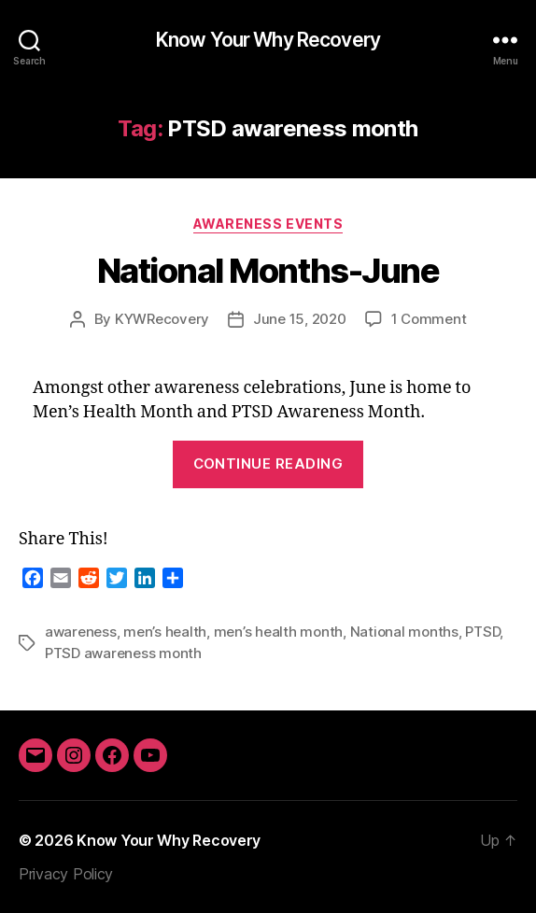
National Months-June (268, 270)
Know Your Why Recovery (268, 39)
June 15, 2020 (299, 319)
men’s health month (278, 631)
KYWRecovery (162, 319)
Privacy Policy (66, 873)
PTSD (482, 631)
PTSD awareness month (123, 653)
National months (404, 631)
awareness (81, 631)
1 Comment (429, 319)
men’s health (164, 631)
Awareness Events (268, 224)
